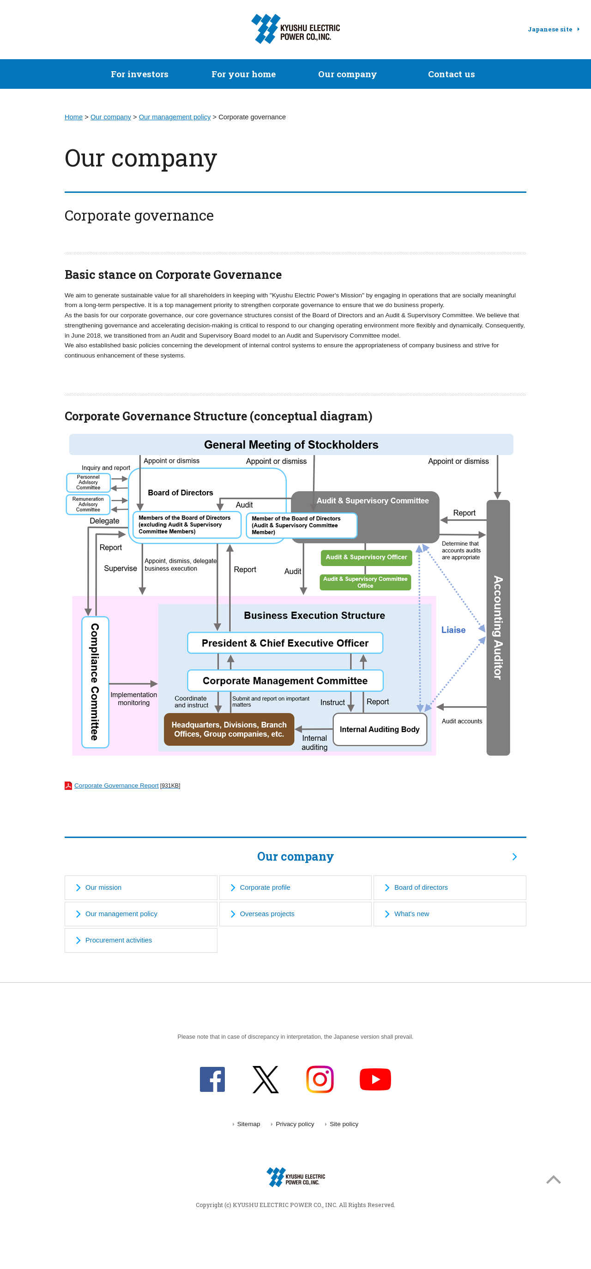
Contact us (451, 74)
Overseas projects (267, 914)
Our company (347, 74)
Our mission (103, 887)
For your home (243, 74)
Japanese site (550, 29)
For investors (140, 74)
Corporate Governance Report (122, 785)
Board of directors (421, 887)
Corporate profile (265, 887)
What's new (411, 914)
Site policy (344, 1124)
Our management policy (175, 117)
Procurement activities (118, 940)
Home (74, 117)
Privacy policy (295, 1124)
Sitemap (248, 1124)
